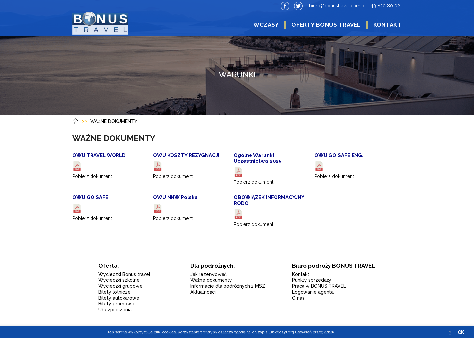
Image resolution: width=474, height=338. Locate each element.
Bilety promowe (116, 303)
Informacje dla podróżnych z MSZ (227, 286)
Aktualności (203, 292)
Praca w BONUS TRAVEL (319, 286)
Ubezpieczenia (115, 309)
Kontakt (387, 24)
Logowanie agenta (313, 292)
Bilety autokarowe (118, 298)
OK (461, 332)
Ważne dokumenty (211, 280)
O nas (298, 298)
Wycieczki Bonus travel (124, 274)
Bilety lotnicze (114, 292)
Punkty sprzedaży (311, 280)
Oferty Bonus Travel (326, 24)
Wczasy (266, 24)
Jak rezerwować (208, 274)
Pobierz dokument (92, 176)
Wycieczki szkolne (119, 280)
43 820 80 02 (385, 5)
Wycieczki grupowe (120, 286)
